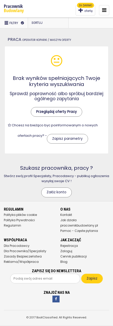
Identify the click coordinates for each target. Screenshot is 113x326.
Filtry (14, 22)
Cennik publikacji (73, 256)
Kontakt (66, 215)
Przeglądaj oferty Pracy (56, 111)
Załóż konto (56, 192)
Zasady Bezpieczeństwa (23, 256)
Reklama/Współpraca (21, 262)
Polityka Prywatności (19, 220)
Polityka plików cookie (20, 215)
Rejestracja (69, 246)
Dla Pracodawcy (17, 246)
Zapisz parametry (67, 138)
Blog (63, 262)
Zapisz (92, 278)
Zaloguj (66, 251)
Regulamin (12, 225)
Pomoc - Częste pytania (79, 231)
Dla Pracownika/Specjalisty (25, 251)
